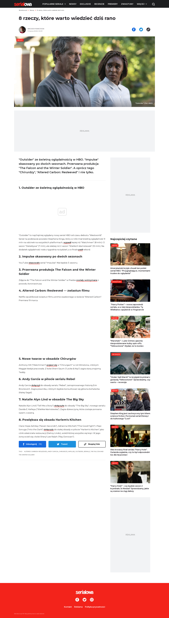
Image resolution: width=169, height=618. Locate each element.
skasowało (34, 263)
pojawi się (52, 365)
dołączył (35, 385)
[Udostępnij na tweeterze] (141, 30)
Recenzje (99, 4)
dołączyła (59, 405)
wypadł (67, 242)
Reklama (78, 607)
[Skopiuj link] (148, 30)
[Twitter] (84, 600)
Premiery (113, 4)
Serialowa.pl (23, 10)
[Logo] (23, 4)
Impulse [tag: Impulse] (71, 451)
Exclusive (85, 4)
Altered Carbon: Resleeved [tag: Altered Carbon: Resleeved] (35, 451)
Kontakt (68, 607)
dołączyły (49, 429)
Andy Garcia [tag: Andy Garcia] (53, 451)
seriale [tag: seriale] (87, 451)
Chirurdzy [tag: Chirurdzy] (63, 451)
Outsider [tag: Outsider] (79, 451)
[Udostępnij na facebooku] (134, 30)
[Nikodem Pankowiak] (55, 29)
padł (80, 249)
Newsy (72, 4)
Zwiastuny (127, 4)
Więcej (140, 4)
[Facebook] (77, 600)
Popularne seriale (52, 4)
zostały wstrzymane (86, 280)
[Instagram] (91, 600)
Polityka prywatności (95, 607)
